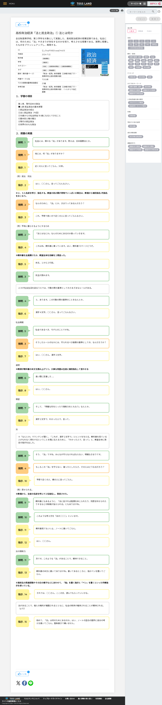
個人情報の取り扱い (85, 699)
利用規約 (99, 699)
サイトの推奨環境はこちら (11, 701)
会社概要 (108, 699)
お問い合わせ (70, 699)
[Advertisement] (62, 649)
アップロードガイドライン (52, 699)
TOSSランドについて (32, 699)
